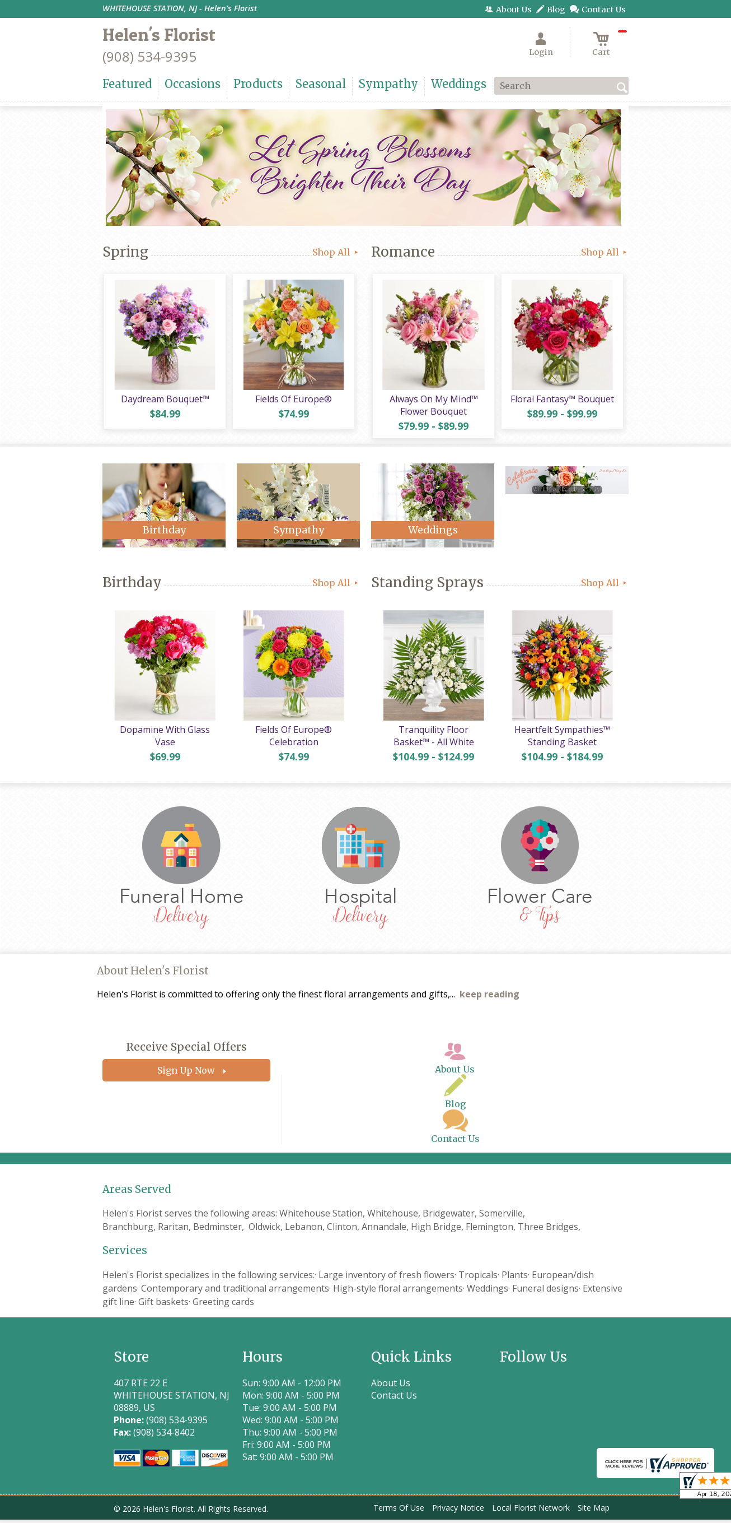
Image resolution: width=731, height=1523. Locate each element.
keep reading (489, 998)
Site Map (594, 1511)
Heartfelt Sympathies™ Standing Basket (562, 739)
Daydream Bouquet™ (164, 400)
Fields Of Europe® (293, 400)
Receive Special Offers (186, 1050)
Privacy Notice (458, 1511)
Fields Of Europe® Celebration (293, 739)
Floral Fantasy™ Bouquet (561, 400)
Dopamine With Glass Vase (164, 739)
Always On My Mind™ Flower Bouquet (432, 406)
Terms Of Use (398, 1511)
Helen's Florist (158, 34)
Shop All (336, 252)
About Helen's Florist (153, 974)
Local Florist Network (531, 1511)
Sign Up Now (186, 1074)
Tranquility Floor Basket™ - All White (432, 739)
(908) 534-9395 (149, 56)
